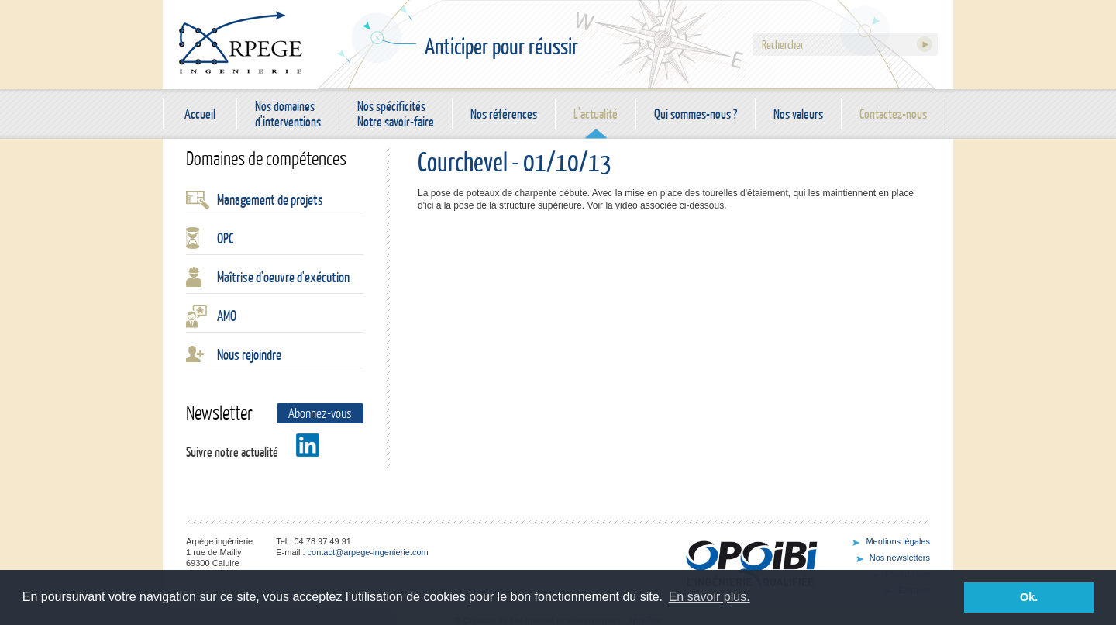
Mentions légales (898, 541)
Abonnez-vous (320, 413)
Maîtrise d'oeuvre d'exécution (283, 276)
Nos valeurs (798, 113)
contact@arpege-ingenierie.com (368, 552)
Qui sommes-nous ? (695, 113)
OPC (225, 238)
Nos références (503, 113)
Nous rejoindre (249, 354)
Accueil (199, 113)
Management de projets (270, 199)
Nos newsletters (900, 557)
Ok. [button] (1029, 597)
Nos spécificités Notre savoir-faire (395, 113)
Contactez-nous (893, 113)
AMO (226, 315)
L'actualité (596, 113)
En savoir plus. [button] (709, 596)
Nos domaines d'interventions (288, 113)
